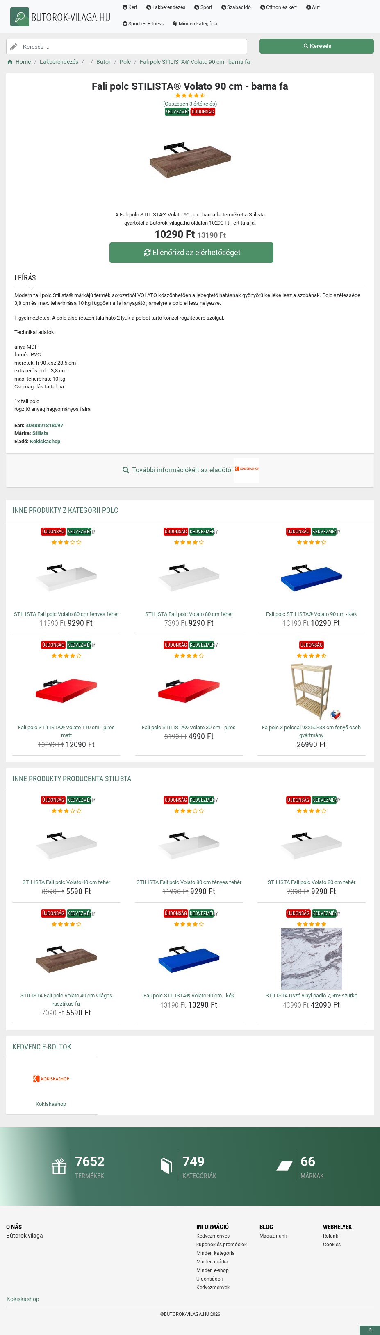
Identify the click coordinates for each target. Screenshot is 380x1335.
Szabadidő (240, 7)
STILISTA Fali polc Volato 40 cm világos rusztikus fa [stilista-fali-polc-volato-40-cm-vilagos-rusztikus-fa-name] (66, 999)
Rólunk (330, 1236)
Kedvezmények (213, 1287)
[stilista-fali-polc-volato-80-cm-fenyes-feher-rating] (66, 543)
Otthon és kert (283, 7)
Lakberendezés (170, 7)
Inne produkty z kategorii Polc (65, 510)
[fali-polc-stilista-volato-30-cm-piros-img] (189, 691)
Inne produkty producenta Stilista (71, 778)
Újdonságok (209, 1279)
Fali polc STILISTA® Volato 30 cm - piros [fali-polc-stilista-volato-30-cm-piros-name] (189, 727)
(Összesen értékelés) (190, 104)
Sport (207, 7)
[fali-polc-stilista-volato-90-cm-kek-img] (311, 577)
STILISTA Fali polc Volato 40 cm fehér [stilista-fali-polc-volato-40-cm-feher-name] (66, 882)
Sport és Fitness (147, 24)
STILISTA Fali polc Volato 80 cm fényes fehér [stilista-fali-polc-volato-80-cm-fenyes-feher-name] (66, 614)
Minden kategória (199, 24)
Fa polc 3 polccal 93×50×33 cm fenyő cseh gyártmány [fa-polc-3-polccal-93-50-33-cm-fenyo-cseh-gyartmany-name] (311, 731)
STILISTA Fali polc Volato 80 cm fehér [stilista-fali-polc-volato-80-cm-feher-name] (189, 614)
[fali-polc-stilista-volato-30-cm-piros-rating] (189, 656)
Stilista (40, 433)
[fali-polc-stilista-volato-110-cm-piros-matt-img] (66, 691)
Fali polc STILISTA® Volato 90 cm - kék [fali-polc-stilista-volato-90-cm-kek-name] (311, 614)
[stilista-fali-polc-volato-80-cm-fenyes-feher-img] (66, 577)
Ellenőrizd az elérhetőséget (192, 252)
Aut (317, 7)
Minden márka (212, 1262)
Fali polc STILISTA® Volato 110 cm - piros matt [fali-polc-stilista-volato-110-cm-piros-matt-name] (66, 731)
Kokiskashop (45, 441)
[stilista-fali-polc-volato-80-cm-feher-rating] (189, 543)
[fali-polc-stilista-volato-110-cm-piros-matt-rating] (66, 656)
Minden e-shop (212, 1270)
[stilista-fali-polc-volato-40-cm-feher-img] (66, 845)
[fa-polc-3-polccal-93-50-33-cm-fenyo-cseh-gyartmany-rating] (311, 656)
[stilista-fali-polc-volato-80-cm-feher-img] (189, 577)
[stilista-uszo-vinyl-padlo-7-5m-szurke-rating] (311, 924)
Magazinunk (273, 1236)
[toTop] (370, 1330)
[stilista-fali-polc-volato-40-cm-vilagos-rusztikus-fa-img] (66, 959)
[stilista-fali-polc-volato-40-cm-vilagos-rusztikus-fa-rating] (66, 924)
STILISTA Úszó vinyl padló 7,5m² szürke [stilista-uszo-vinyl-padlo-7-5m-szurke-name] (311, 995)
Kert (134, 7)
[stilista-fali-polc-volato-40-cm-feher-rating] (66, 811)
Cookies (332, 1244)
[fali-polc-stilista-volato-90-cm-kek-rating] (311, 543)
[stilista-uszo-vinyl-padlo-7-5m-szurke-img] (311, 959)
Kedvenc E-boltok (41, 1046)
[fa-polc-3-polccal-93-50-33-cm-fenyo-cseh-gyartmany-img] (311, 691)
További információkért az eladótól (190, 470)
